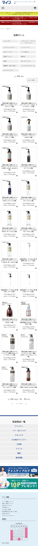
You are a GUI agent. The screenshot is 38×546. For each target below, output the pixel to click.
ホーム (2, 28)
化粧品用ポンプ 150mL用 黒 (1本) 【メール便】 (28, 290)
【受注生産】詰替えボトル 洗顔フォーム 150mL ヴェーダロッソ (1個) (9, 104)
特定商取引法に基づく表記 (9, 511)
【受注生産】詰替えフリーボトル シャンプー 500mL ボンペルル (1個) (29, 199)
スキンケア (19, 435)
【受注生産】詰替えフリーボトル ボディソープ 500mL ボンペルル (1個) (28, 230)
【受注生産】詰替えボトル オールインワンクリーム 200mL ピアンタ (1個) (10, 199)
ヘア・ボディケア (19, 431)
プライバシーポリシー (8, 515)
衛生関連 (19, 458)
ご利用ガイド (6, 507)
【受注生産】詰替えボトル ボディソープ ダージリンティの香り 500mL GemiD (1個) (9, 167)
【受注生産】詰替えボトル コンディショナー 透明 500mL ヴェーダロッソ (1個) (29, 354)
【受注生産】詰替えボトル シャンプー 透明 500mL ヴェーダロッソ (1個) (9, 353)
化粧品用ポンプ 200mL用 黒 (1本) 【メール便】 (9, 290)
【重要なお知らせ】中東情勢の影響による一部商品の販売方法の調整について (19, 18)
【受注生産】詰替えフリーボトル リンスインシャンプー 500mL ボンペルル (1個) (9, 260)
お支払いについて (7, 505)
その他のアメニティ (19, 440)
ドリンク (19, 449)
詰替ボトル (8, 28)
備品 (19, 453)
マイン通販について (7, 501)
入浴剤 (19, 444)
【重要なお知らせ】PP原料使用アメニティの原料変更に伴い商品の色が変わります (19, 23)
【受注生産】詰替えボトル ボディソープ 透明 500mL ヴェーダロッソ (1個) (10, 385)
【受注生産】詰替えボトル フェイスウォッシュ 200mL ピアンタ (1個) (28, 166)
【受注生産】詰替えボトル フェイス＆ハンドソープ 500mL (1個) (10, 320)
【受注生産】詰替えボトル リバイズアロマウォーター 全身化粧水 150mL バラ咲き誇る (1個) (28, 321)
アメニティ (19, 426)
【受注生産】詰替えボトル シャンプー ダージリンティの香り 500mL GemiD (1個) (28, 385)
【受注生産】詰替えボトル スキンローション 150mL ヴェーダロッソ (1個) (28, 104)
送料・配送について (7, 503)
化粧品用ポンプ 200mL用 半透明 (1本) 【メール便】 (28, 259)
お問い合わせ (6, 513)
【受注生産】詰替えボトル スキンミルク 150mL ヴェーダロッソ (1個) (9, 135)
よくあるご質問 (6, 509)
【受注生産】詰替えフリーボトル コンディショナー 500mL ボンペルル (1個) (10, 230)
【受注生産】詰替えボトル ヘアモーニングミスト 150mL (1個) (29, 135)
